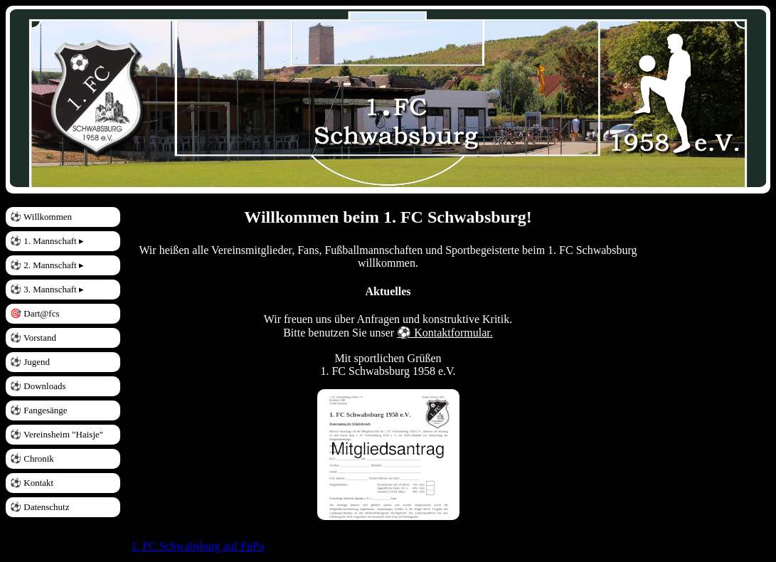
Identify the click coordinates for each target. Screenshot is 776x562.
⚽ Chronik (32, 458)
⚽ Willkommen (41, 216)
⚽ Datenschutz (40, 507)
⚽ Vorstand (33, 337)
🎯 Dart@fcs (34, 313)
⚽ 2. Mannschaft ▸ (47, 265)
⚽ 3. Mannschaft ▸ (47, 289)
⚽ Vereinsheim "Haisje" (56, 434)
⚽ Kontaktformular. (445, 333)
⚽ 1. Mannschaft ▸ (47, 240)
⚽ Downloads (37, 386)
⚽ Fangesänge (39, 410)
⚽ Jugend (30, 361)
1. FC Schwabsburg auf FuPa (197, 546)
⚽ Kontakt (31, 482)
